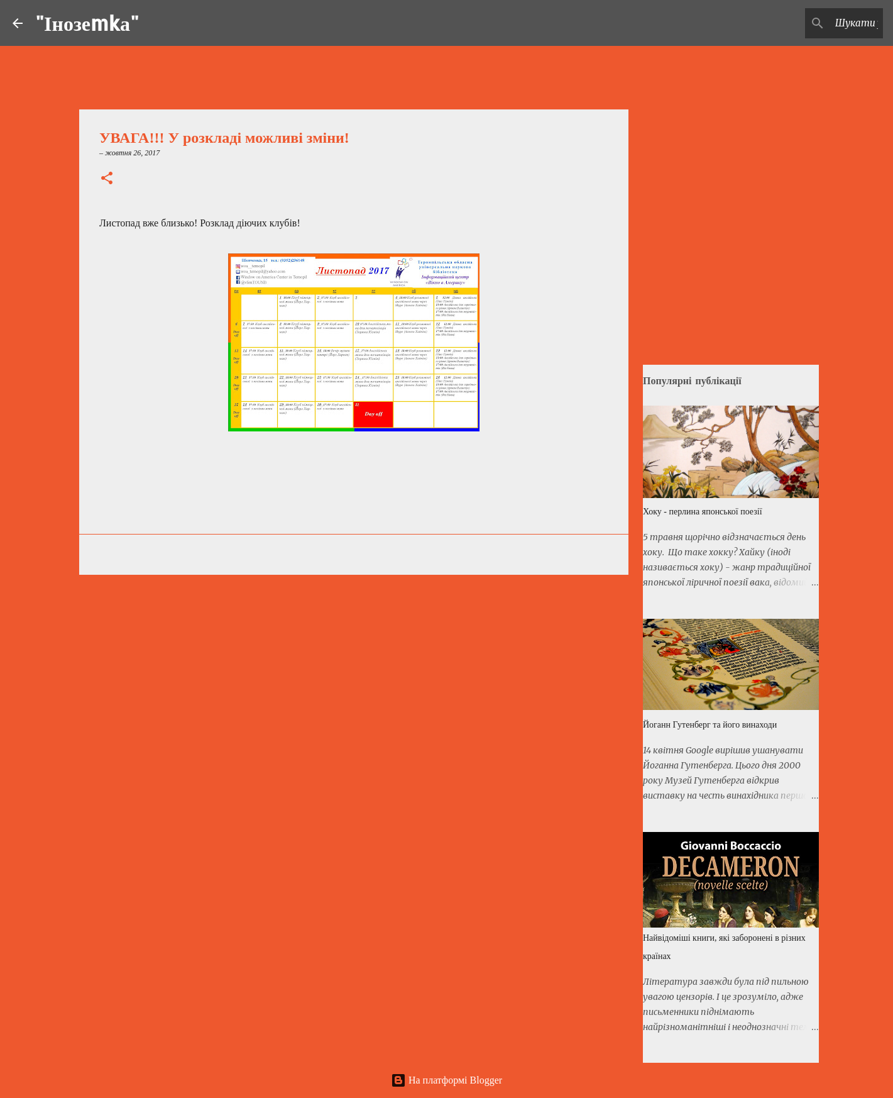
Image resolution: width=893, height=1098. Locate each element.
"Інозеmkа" (87, 23)
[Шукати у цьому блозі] (817, 23)
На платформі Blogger (446, 1080)
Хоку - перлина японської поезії (702, 511)
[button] (106, 179)
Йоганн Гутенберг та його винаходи (710, 724)
